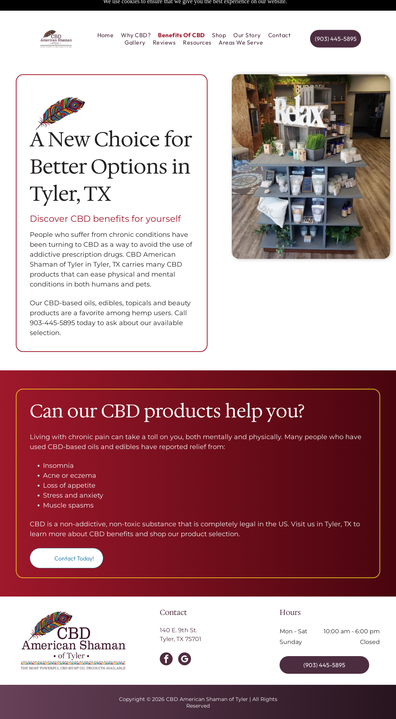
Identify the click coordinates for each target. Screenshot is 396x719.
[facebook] (166, 641)
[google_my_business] (184, 641)
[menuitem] (106, 18)
